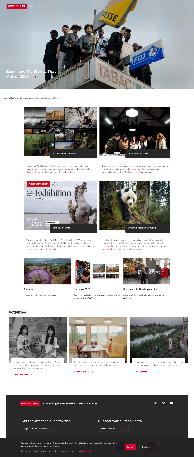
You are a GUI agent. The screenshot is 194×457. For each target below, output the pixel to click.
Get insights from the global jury (140, 169)
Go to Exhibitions (82, 372)
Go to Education (21, 375)
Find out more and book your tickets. (42, 249)
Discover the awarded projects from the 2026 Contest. (50, 172)
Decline (145, 447)
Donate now (37, 6)
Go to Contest (141, 372)
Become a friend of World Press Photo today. (122, 249)
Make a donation (108, 429)
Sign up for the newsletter (36, 429)
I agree (130, 447)
